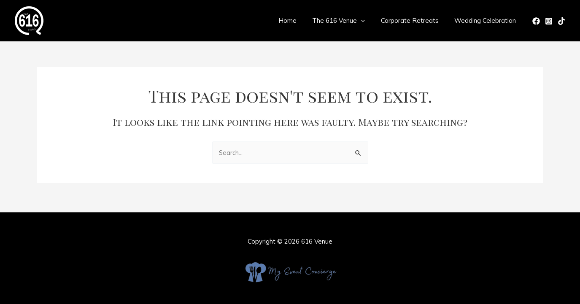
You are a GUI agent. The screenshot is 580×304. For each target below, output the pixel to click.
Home (298, 20)
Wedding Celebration (487, 20)
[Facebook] (536, 21)
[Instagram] (549, 21)
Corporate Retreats (414, 20)
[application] (369, 21)
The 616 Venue (346, 21)
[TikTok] (561, 21)
